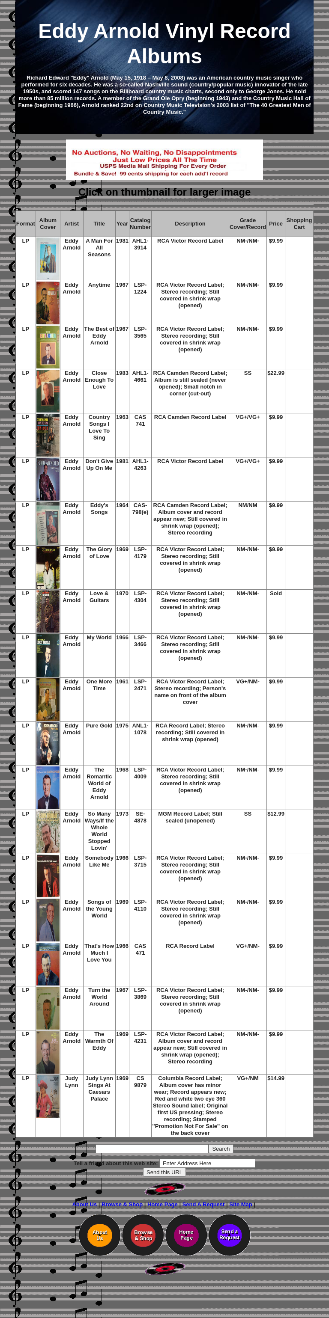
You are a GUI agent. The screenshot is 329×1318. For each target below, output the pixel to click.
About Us (84, 1204)
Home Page (162, 1204)
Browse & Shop (122, 1204)
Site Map (240, 1204)
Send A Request (203, 1204)
